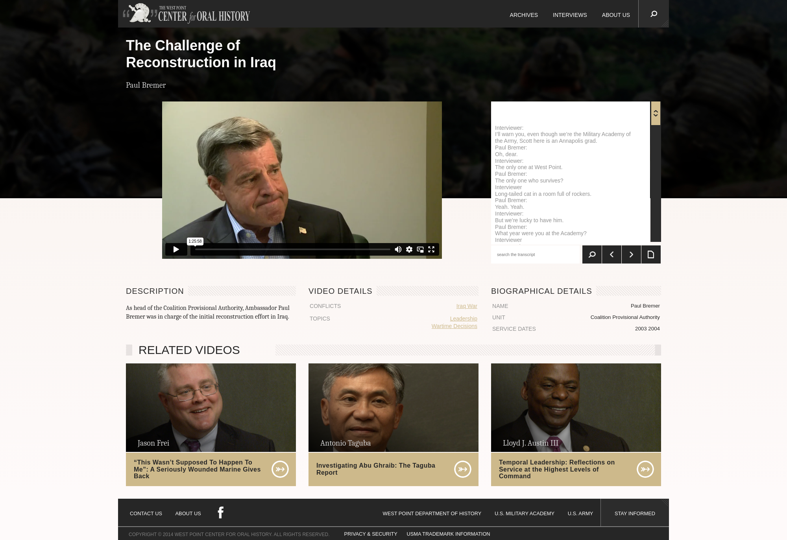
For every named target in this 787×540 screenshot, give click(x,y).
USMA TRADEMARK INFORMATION (448, 534)
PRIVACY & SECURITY (370, 534)
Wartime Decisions (454, 326)
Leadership (463, 318)
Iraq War (466, 306)
